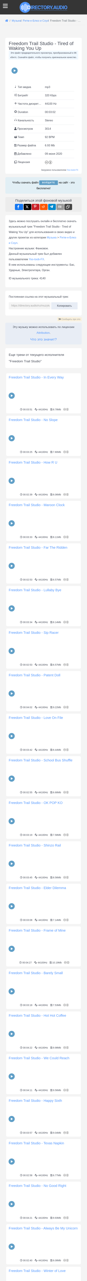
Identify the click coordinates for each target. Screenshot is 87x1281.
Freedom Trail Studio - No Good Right (37, 1186)
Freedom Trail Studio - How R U (33, 462)
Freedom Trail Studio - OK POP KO (36, 803)
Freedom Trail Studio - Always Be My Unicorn (43, 1228)
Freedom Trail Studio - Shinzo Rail (35, 845)
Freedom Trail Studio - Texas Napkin (36, 1143)
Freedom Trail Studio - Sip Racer (34, 632)
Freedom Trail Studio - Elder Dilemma (37, 888)
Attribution (43, 332)
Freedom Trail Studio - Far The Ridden (38, 547)
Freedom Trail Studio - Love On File (36, 718)
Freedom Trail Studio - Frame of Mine (37, 930)
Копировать (64, 304)
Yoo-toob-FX (72, 170)
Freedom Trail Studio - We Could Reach (39, 1058)
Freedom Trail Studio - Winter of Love (37, 1271)
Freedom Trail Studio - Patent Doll (34, 675)
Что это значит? (43, 339)
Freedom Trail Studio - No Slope (33, 420)
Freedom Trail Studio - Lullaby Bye (35, 590)
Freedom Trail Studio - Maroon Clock (37, 505)
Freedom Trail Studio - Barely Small (36, 973)
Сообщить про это (69, 319)
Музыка (52, 237)
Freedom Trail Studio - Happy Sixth (35, 1100)
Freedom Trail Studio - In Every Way (36, 377)
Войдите (48, 182)
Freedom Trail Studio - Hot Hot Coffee (37, 1015)
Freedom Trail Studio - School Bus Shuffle (40, 760)
